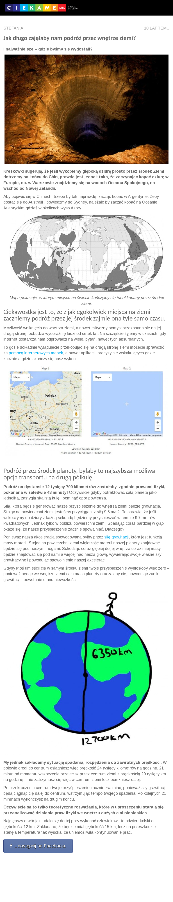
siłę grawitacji (116, 537)
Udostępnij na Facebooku (38, 845)
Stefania (13, 28)
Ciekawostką (20, 312)
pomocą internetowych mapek (36, 353)
